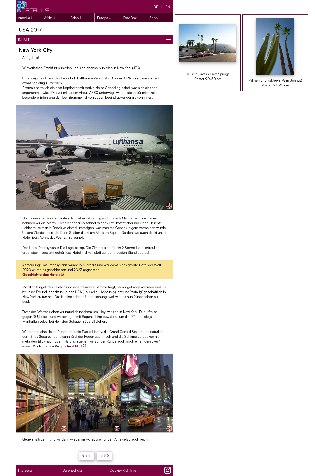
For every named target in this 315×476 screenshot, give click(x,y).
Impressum (26, 470)
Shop (153, 18)
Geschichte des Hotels (41, 274)
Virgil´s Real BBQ (68, 346)
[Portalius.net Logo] (33, 6)
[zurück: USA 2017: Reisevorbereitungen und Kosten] (86, 456)
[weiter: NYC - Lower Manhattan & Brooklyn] (104, 456)
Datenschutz (72, 470)
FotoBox (129, 18)
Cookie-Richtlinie (123, 470)
